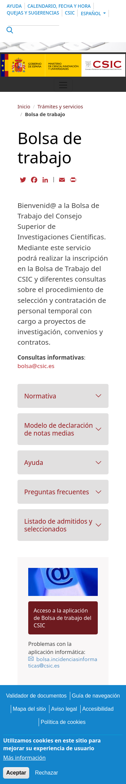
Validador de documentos (36, 696)
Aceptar (16, 773)
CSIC (70, 12)
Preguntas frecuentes (56, 491)
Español (91, 13)
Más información (24, 757)
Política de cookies (63, 722)
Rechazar (46, 773)
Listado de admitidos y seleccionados (58, 525)
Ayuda (14, 6)
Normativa (40, 395)
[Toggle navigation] (63, 85)
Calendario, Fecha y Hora (59, 6)
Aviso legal (64, 709)
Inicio (23, 106)
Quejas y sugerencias (33, 12)
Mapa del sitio (29, 709)
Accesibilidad (98, 709)
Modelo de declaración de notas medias (58, 429)
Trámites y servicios (60, 106)
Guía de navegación (96, 696)
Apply (9, 31)
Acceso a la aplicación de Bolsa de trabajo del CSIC (62, 618)
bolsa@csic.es (35, 366)
